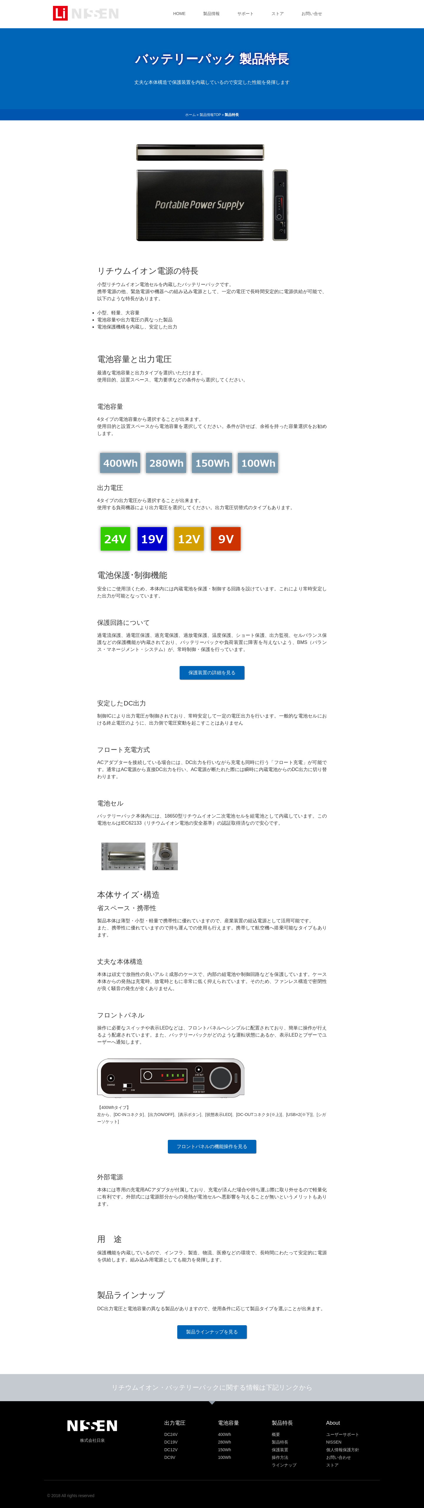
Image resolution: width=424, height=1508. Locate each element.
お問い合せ (312, 13)
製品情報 (211, 13)
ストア (277, 13)
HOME (179, 13)
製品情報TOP (210, 115)
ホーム (190, 115)
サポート (245, 13)
